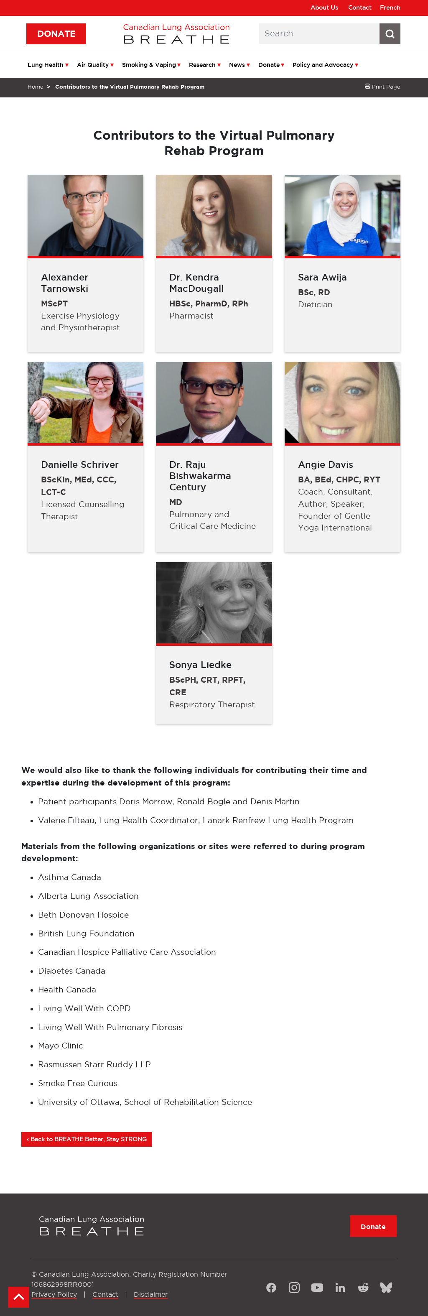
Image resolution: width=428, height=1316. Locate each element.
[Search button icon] (390, 33)
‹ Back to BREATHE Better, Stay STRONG (87, 1139)
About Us (324, 7)
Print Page (382, 86)
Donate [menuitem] (269, 64)
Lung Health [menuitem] (46, 64)
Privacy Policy (54, 1294)
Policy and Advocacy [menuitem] (323, 64)
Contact (360, 7)
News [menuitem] (237, 64)
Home (35, 86)
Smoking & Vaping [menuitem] (149, 64)
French (390, 7)
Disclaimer (151, 1294)
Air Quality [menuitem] (93, 64)
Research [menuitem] (202, 64)
